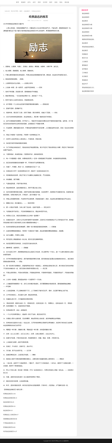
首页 (17, 2)
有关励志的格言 (8, 431)
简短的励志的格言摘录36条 (91, 47)
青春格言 (85, 80)
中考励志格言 (7, 423)
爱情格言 (85, 65)
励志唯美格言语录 (88, 91)
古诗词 (45, 2)
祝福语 (23, 2)
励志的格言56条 (87, 24)
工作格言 (85, 72)
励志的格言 (7, 402)
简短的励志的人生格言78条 (91, 87)
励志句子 (85, 84)
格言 (50, 2)
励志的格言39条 (87, 28)
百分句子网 (14, 11)
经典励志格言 (7, 393)
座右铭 (67, 2)
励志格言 (27, 11)
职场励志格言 (7, 427)
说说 (55, 2)
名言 (34, 2)
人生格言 (85, 61)
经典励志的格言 (8, 398)
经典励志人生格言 (9, 414)
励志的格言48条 (87, 35)
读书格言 (85, 69)
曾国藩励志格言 (8, 419)
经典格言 (85, 54)
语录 (39, 2)
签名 (61, 2)
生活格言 (85, 76)
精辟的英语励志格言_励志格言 (92, 39)
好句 (29, 2)
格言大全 (85, 58)
